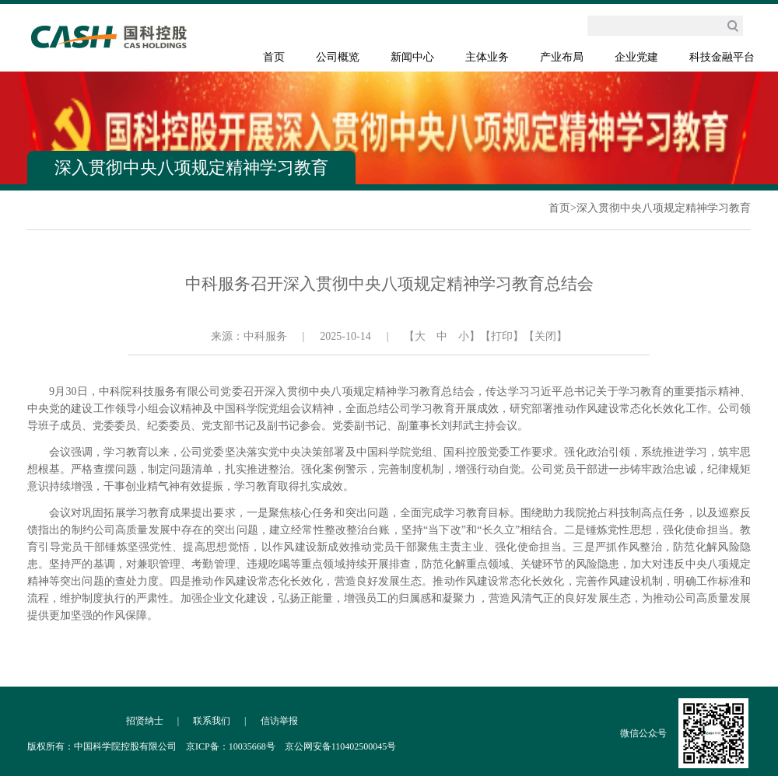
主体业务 (487, 57)
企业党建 (636, 57)
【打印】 (502, 336)
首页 (274, 57)
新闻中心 (412, 57)
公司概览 (337, 57)
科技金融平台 (722, 57)
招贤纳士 (144, 720)
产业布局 (562, 57)
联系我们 (211, 720)
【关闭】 (545, 336)
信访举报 (279, 720)
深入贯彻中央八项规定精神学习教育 (663, 208)
